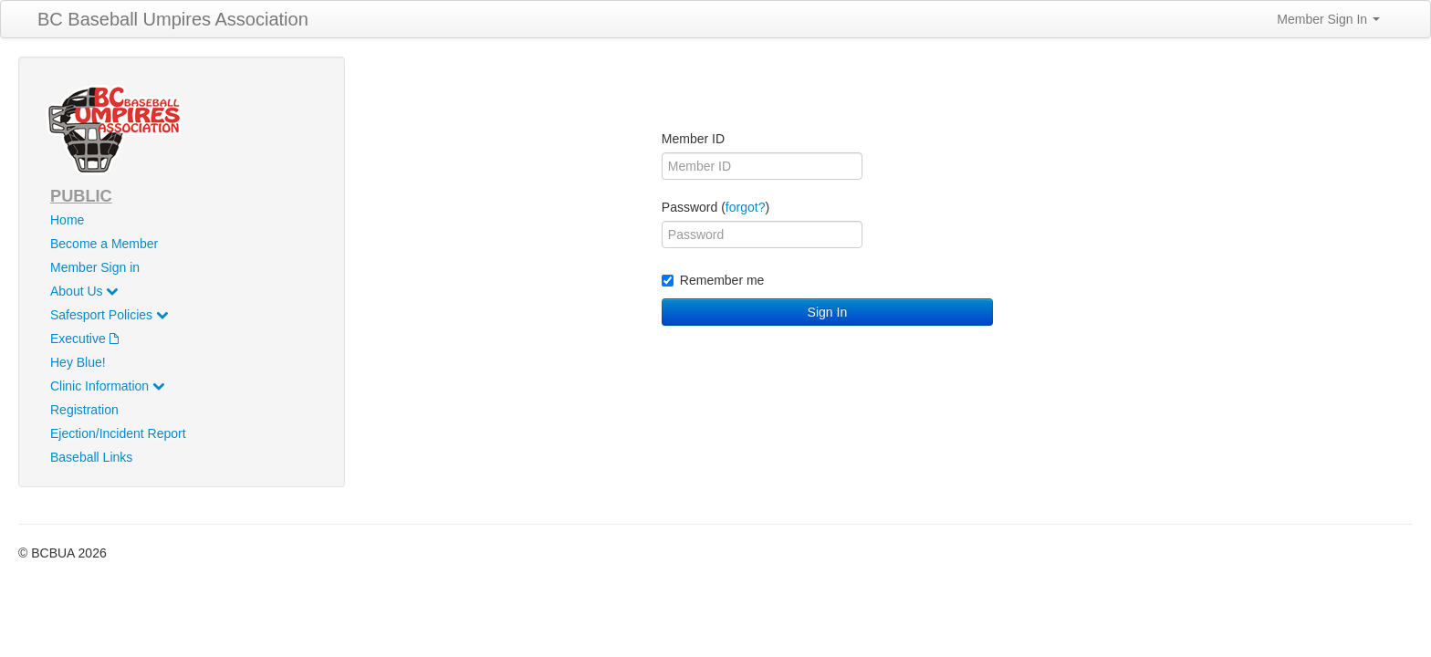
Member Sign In (1328, 19)
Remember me (713, 280)
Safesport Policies (109, 315)
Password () (715, 207)
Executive (84, 338)
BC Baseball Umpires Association (172, 19)
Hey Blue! (78, 362)
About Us (84, 291)
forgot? (746, 207)
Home (67, 220)
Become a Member (104, 243)
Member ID (693, 138)
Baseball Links (91, 457)
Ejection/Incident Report (118, 433)
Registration (84, 409)
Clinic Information (107, 386)
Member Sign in (95, 267)
